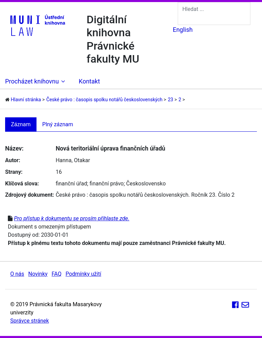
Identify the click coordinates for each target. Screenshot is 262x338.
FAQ (56, 274)
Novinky (38, 274)
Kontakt (89, 81)
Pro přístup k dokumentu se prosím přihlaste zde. (71, 218)
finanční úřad (71, 183)
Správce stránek (29, 320)
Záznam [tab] (21, 124)
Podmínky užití (83, 274)
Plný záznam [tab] (57, 124)
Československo (146, 183)
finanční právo (107, 183)
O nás (17, 274)
